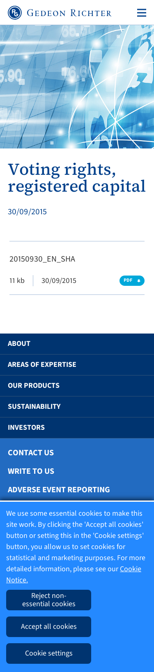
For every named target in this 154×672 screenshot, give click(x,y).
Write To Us (31, 471)
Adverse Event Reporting (59, 490)
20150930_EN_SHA (42, 259)
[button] (136, 344)
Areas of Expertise (42, 364)
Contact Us (31, 453)
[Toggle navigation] (140, 13)
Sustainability (34, 406)
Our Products (34, 385)
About (19, 343)
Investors (26, 427)
